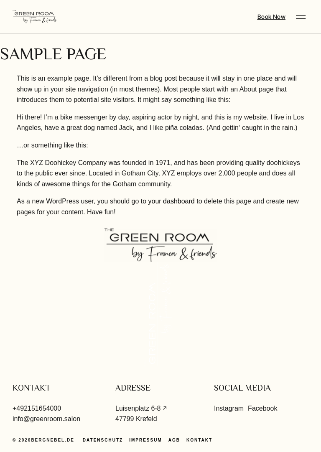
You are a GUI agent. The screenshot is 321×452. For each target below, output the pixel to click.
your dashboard (171, 201)
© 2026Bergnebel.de (43, 440)
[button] (300, 17)
